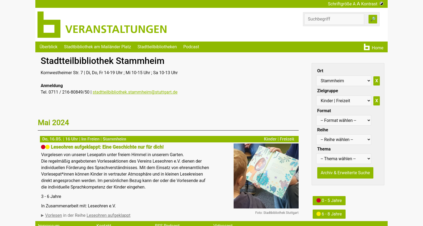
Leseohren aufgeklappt (109, 215)
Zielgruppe (327, 90)
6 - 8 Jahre (329, 214)
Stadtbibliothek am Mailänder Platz (97, 46)
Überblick (49, 46)
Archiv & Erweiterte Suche (345, 172)
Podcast (191, 46)
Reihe (322, 129)
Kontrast (372, 3)
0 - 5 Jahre (329, 200)
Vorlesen (53, 215)
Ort (320, 70)
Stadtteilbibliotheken (157, 46)
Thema (324, 149)
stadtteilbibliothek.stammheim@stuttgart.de (135, 92)
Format (324, 110)
